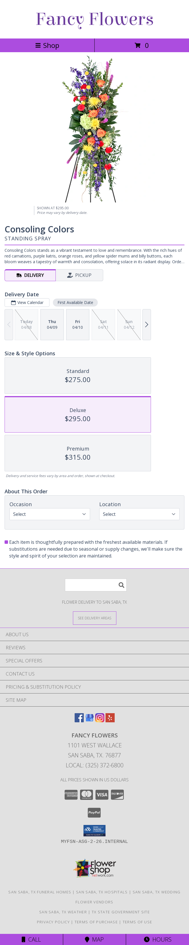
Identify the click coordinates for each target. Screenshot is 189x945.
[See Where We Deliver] (94, 617)
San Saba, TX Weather (63, 911)
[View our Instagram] (99, 720)
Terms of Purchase (96, 921)
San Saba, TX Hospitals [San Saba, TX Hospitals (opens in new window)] (102, 892)
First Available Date (75, 302)
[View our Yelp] (110, 720)
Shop (47, 45)
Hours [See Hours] (158, 939)
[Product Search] (96, 585)
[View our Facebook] (79, 720)
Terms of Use (137, 921)
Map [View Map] (94, 939)
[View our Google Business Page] (89, 720)
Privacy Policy (53, 921)
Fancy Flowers (94, 19)
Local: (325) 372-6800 (95, 765)
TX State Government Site (121, 911)
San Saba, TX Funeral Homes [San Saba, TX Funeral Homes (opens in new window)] (39, 892)
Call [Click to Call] (31, 939)
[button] (94, 830)
